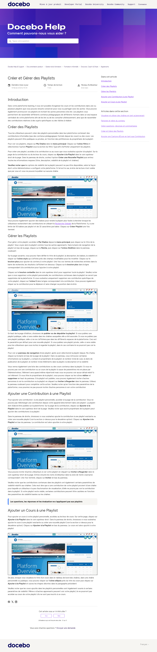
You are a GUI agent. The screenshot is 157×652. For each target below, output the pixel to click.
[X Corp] (12, 602)
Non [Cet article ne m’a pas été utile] (59, 616)
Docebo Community (115, 4)
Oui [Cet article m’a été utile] (46, 616)
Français (144, 644)
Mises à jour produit (50, 4)
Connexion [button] (142, 4)
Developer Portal (73, 4)
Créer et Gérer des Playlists (112, 131)
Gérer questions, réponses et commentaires (119, 126)
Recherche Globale (63, 224)
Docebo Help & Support (16, 67)
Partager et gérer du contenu (113, 121)
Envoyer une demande (66, 628)
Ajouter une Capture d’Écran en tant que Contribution (123, 136)
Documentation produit (35, 67)
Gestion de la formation (53, 67)
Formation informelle (71, 67)
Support (131, 4)
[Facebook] (9, 602)
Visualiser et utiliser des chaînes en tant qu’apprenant (122, 115)
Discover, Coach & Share (89, 67)
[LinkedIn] (16, 602)
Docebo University (94, 4)
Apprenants (105, 67)
